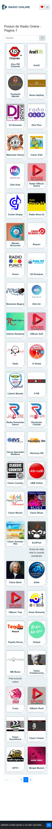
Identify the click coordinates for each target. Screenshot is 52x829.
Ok (49, 825)
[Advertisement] (26, 18)
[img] (47, 7)
